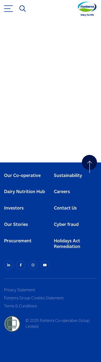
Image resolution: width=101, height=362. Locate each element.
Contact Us (65, 208)
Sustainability (68, 175)
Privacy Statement (19, 290)
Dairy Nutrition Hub (24, 192)
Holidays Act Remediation (67, 244)
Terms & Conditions (20, 306)
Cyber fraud (66, 224)
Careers (62, 192)
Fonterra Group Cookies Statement (34, 298)
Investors (14, 208)
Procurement (18, 241)
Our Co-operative (22, 175)
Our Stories (16, 224)
